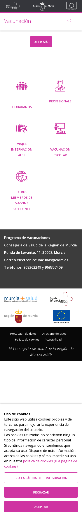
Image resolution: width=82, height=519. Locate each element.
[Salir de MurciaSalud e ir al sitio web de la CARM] (21, 360)
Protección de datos (23, 377)
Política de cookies (27, 383)
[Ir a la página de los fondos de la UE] (61, 360)
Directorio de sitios (54, 377)
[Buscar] (69, 21)
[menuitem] (21, 95)
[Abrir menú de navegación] (75, 21)
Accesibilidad (53, 383)
